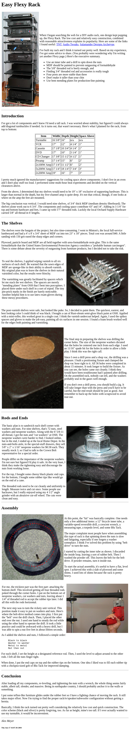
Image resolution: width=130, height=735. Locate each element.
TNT (58, 44)
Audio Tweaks (70, 44)
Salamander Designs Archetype (97, 44)
